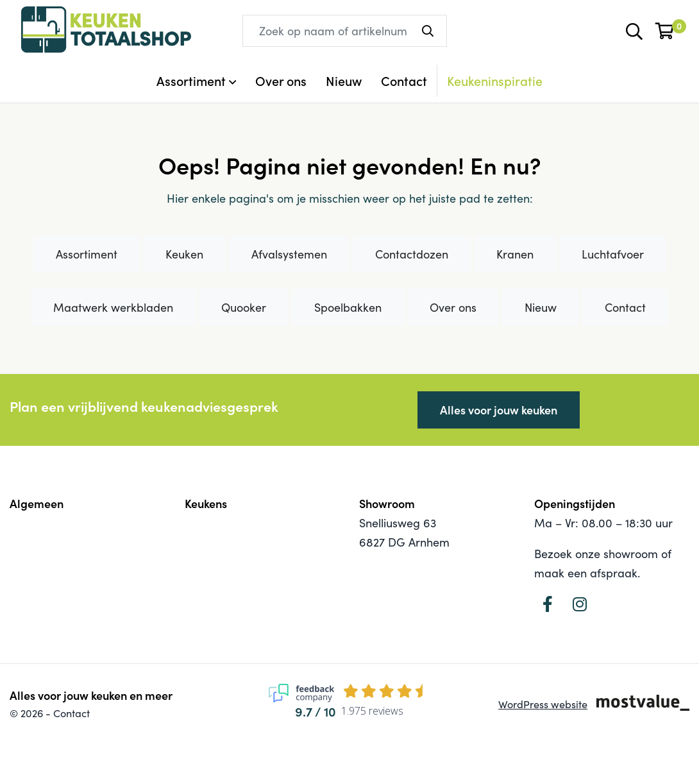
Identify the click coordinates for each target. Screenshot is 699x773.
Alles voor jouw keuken (498, 410)
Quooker (243, 307)
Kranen (515, 254)
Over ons (281, 80)
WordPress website (542, 704)
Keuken (184, 254)
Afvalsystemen (289, 254)
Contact (404, 80)
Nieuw (344, 80)
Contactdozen (411, 254)
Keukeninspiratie (495, 80)
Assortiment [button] (191, 80)
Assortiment (86, 254)
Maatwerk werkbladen (113, 307)
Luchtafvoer (613, 254)
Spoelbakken (348, 307)
